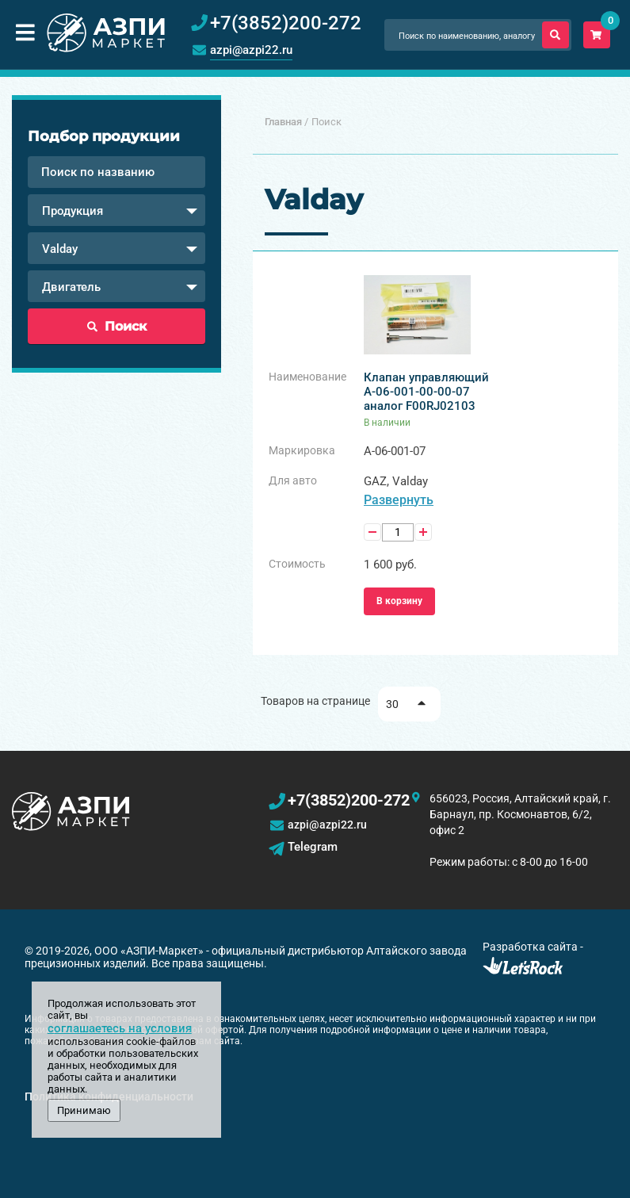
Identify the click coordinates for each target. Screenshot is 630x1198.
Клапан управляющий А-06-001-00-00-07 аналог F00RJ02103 (426, 391)
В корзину (399, 601)
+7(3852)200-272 (349, 800)
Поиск (117, 326)
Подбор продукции (104, 136)
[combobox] (116, 210)
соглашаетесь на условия (120, 1028)
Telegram (313, 847)
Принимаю (84, 1110)
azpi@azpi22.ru (251, 50)
